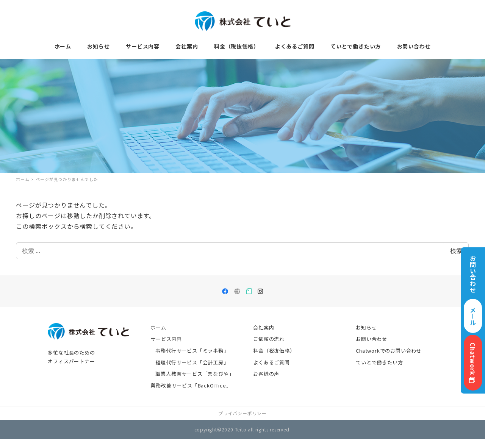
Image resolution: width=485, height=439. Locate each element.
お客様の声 (266, 373)
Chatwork (472, 362)
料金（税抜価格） (274, 350)
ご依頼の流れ (269, 338)
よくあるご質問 (271, 362)
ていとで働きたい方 (379, 362)
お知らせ (366, 327)
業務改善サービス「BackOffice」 (190, 385)
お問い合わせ (371, 338)
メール (472, 315)
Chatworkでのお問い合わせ (389, 350)
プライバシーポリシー (242, 413)
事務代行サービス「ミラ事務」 (191, 350)
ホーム (158, 327)
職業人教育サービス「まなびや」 (194, 373)
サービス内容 (166, 338)
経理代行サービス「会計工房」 (191, 362)
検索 (456, 251)
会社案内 (263, 327)
